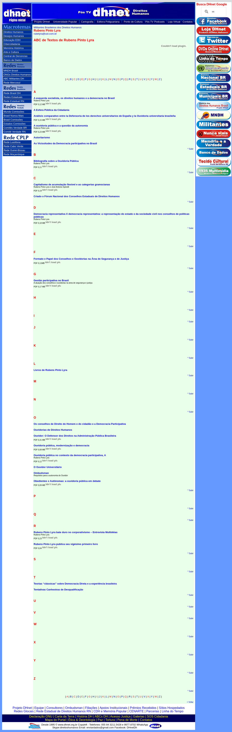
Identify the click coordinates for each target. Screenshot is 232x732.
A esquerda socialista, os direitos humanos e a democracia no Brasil (74, 98)
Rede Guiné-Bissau (14, 150)
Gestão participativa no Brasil (51, 280)
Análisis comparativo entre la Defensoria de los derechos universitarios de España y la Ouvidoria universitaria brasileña (105, 115)
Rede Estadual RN (14, 101)
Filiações (91, 707)
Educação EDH (12, 40)
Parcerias (152, 711)
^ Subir (190, 149)
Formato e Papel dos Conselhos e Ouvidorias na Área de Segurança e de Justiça (81, 258)
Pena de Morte (127, 719)
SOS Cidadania (157, 716)
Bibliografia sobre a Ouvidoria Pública (56, 161)
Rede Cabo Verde (13, 146)
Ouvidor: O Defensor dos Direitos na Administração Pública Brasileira (75, 435)
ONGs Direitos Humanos (17, 74)
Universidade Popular (65, 21)
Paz (100, 719)
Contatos (188, 21)
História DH (84, 716)
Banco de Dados (13, 60)
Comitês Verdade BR (15, 127)
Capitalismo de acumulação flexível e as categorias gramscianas (72, 184)
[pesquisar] (213, 11)
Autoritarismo (42, 137)
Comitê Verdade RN (15, 131)
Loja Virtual (174, 21)
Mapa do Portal (55, 719)
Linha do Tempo (172, 711)
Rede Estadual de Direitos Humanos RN (63, 711)
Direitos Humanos (13, 32)
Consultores (54, 707)
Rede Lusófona (12, 142)
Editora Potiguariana (108, 21)
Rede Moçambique (14, 154)
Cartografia (87, 21)
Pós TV (149, 21)
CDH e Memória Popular (110, 711)
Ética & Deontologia (81, 719)
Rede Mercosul (12, 82)
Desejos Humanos (14, 36)
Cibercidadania (12, 44)
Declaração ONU (40, 716)
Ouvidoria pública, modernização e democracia (61, 445)
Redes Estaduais (13, 97)
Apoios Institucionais (113, 707)
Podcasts (159, 21)
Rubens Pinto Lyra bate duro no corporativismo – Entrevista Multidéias (76, 532)
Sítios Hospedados (172, 707)
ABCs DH (101, 716)
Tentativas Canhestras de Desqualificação (58, 589)
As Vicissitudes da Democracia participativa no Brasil (65, 143)
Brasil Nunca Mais (14, 115)
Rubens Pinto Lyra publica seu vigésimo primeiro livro (66, 544)
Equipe (39, 707)
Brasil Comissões (13, 119)
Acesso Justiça (120, 716)
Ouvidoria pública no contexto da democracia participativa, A (70, 455)
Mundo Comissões (14, 111)
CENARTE (136, 711)
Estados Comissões (15, 123)
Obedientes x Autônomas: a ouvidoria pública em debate (67, 481)
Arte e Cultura (11, 52)
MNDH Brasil (11, 70)
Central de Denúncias (16, 56)
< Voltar (190, 702)
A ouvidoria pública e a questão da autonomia (61, 125)
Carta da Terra (64, 716)
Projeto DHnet (42, 21)
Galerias (138, 716)
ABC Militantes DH (13, 78)
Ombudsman (41, 473)
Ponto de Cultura (133, 21)
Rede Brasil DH (12, 93)
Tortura (110, 719)
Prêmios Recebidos (143, 707)
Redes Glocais (24, 711)
